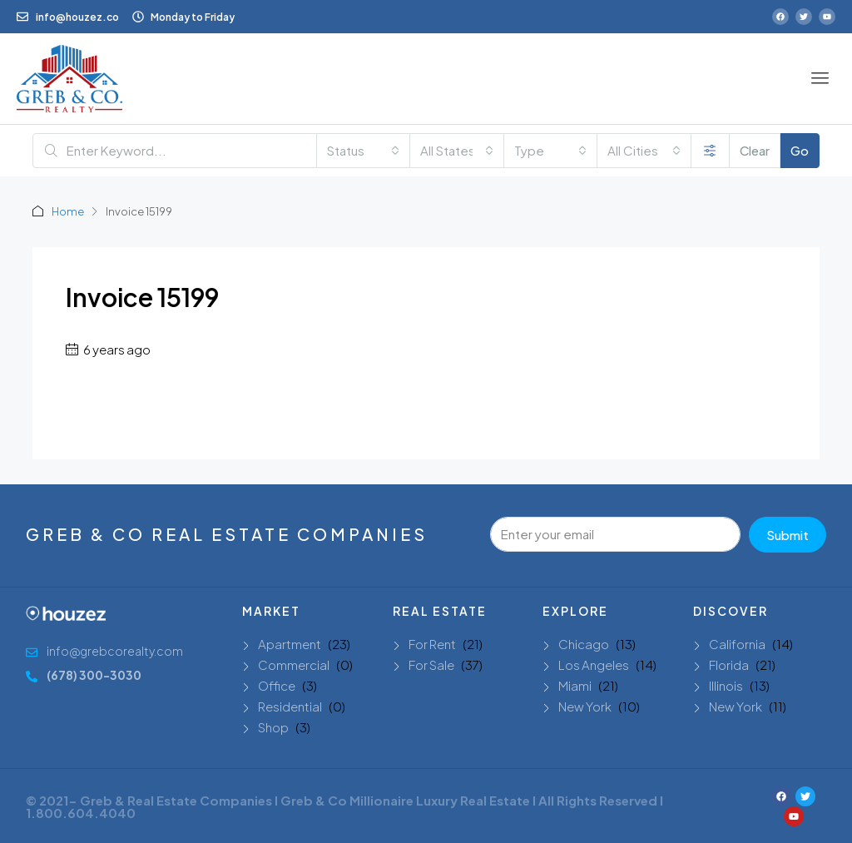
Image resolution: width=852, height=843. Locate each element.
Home (68, 211)
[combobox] (363, 150)
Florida (729, 664)
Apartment (289, 644)
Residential (290, 706)
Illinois (726, 685)
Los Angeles (593, 664)
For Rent (432, 644)
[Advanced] (710, 150)
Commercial (293, 664)
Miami (575, 685)
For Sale (431, 664)
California (737, 644)
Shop (273, 727)
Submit (787, 535)
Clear (755, 150)
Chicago (583, 644)
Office (276, 685)
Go (799, 150)
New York (585, 706)
